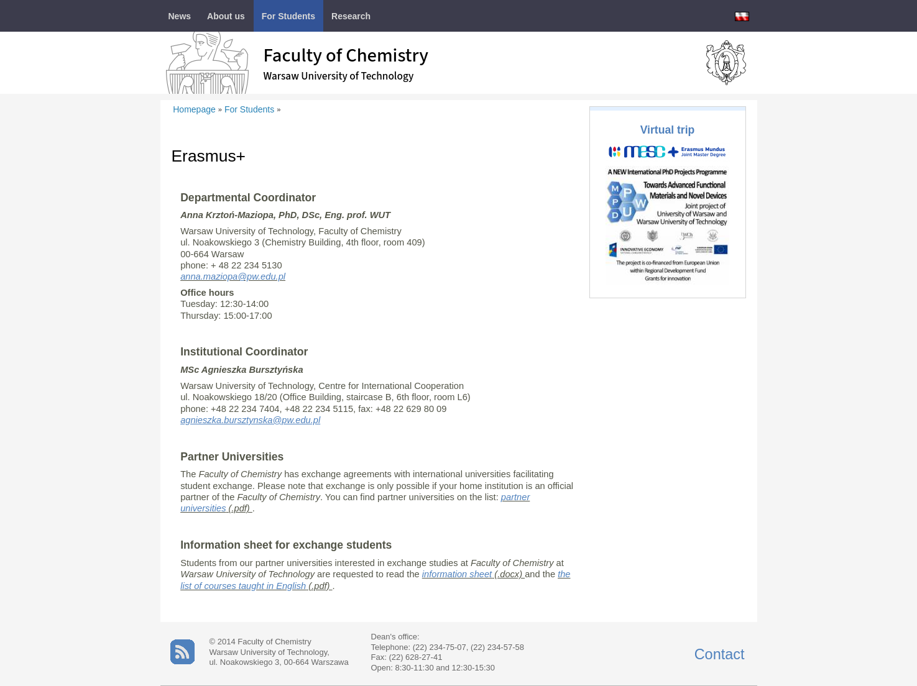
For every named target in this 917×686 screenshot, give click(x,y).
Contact (719, 654)
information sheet (457, 574)
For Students (249, 109)
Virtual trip (667, 130)
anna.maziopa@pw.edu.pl (232, 276)
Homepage (194, 109)
